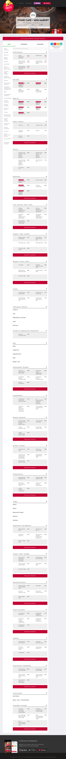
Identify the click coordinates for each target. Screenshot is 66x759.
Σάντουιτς (6, 61)
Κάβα (5, 91)
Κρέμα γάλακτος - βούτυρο (19, 317)
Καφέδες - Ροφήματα (6, 58)
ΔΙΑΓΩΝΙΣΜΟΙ (28, 3)
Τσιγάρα (6, 112)
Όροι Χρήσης (47, 757)
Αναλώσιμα (6, 131)
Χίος (8, 35)
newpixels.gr (41, 757)
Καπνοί (14, 508)
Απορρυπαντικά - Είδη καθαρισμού (7, 115)
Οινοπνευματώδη (7, 139)
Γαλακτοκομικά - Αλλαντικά (7, 83)
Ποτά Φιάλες (16, 696)
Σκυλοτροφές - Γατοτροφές (7, 143)
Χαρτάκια (15, 516)
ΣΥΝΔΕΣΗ (47, 3)
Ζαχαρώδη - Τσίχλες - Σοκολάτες (6, 73)
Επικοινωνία (53, 757)
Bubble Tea (6, 55)
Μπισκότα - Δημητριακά (6, 101)
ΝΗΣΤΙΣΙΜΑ (6, 52)
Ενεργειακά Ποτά (17, 353)
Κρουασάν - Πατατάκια (6, 105)
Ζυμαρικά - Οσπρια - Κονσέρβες (6, 119)
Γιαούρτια (15, 309)
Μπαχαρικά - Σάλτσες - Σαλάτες (7, 77)
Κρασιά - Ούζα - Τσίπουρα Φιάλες (21, 699)
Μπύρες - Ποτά (16, 361)
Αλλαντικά (15, 325)
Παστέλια (6, 80)
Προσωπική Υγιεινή (6, 109)
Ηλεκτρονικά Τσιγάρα (18, 512)
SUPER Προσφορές (6, 49)
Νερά (14, 357)
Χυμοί (14, 346)
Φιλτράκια (15, 520)
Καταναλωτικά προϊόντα (7, 124)
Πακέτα (14, 504)
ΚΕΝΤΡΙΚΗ (21, 3)
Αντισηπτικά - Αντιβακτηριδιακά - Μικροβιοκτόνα (7, 88)
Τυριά (14, 321)
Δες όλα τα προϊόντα (30, 73)
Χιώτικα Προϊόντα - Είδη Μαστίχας (7, 135)
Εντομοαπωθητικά (7, 98)
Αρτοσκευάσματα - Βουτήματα (7, 95)
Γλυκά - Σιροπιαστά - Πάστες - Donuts (7, 68)
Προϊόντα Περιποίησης (6, 128)
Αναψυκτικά (16, 349)
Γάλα (14, 313)
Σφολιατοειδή (6, 64)
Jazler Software (30, 757)
